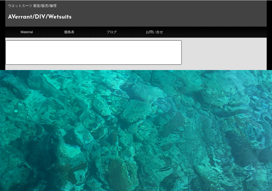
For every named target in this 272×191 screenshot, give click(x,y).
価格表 (69, 32)
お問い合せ (154, 32)
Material (26, 32)
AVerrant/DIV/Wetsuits (39, 17)
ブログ (112, 32)
